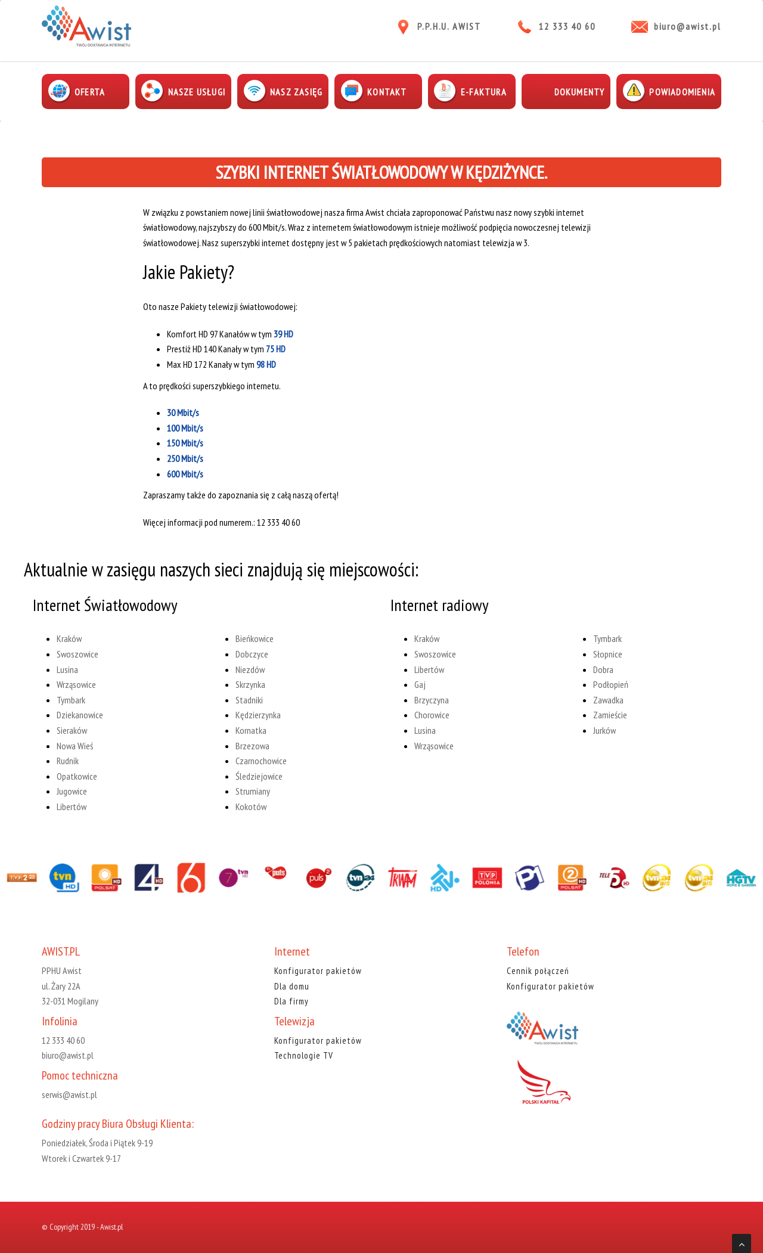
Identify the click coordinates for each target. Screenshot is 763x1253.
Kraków (69, 639)
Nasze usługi (196, 92)
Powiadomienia (682, 92)
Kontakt (387, 92)
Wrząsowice (76, 684)
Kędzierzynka (258, 715)
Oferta (90, 92)
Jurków (604, 730)
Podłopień (610, 684)
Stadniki (249, 700)
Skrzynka (250, 684)
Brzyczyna (431, 700)
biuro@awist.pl (687, 26)
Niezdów (250, 669)
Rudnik (68, 761)
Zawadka (608, 700)
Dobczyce (251, 654)
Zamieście (610, 715)
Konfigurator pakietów (318, 970)
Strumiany (252, 791)
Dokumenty (579, 92)
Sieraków (72, 730)
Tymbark (71, 700)
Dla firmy (291, 1001)
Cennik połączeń (538, 970)
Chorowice (431, 715)
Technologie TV (303, 1055)
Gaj (420, 684)
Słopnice (607, 654)
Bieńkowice (254, 639)
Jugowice (72, 791)
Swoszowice (77, 654)
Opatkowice (77, 776)
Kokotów (250, 806)
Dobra (603, 669)
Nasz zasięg (296, 92)
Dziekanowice (80, 715)
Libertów (71, 806)
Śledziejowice (259, 776)
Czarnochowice (261, 761)
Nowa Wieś (75, 746)
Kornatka (250, 730)
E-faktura (484, 92)
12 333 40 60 (567, 26)
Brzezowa (252, 746)
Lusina (67, 669)
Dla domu (291, 986)
